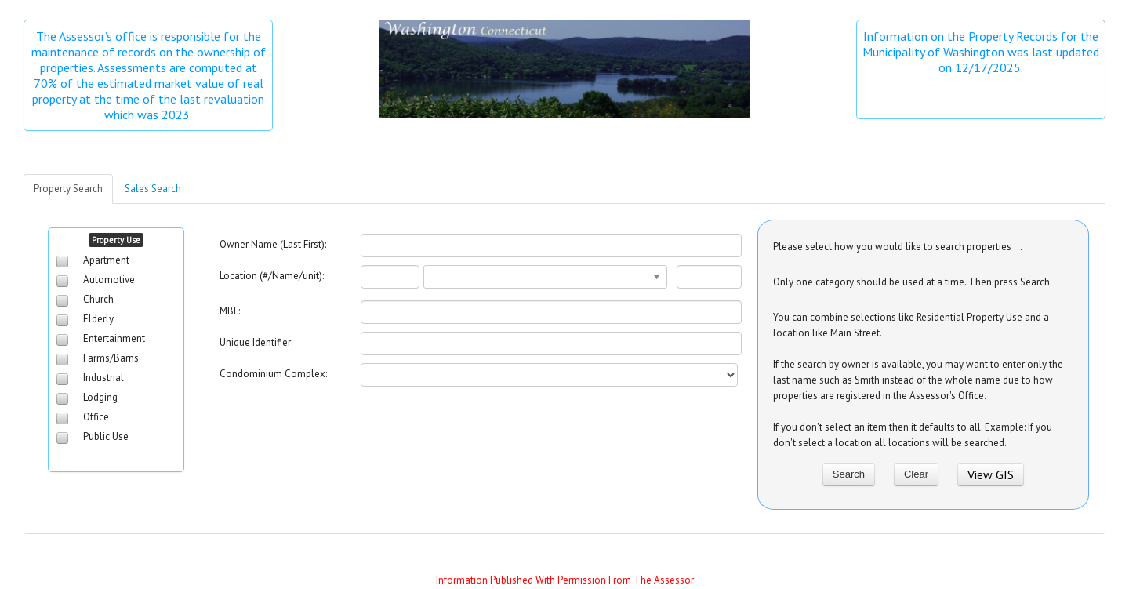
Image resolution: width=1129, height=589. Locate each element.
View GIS (990, 474)
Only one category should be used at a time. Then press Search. (912, 282)
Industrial (103, 377)
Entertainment (114, 338)
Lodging (100, 397)
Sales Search (153, 188)
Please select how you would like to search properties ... (897, 246)
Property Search (68, 188)
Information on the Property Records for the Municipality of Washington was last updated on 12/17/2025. (981, 51)
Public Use (106, 436)
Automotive (109, 279)
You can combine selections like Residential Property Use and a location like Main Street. (911, 325)
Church (98, 299)
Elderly (98, 318)
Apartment (106, 260)
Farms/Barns (111, 358)
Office (96, 417)
